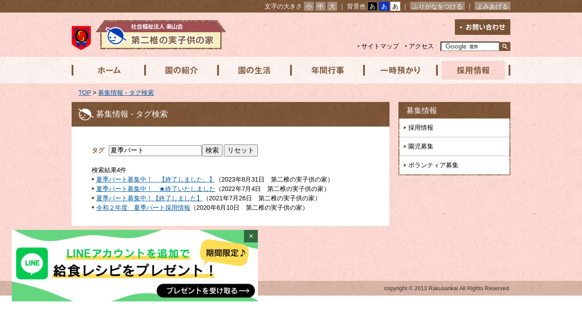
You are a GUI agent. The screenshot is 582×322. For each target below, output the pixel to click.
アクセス (421, 46)
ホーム (108, 70)
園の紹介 (180, 70)
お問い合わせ (482, 27)
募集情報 (422, 110)
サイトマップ (380, 46)
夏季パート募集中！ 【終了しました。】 (155, 179)
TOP (84, 92)
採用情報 (470, 70)
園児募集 (420, 146)
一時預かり (398, 70)
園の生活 (253, 70)
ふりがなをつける (437, 6)
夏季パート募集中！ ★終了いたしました (155, 188)
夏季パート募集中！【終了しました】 (149, 198)
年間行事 (325, 70)
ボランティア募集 (433, 165)
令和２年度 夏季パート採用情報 (143, 207)
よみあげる (492, 6)
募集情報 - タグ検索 (126, 92)
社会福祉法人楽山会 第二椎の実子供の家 (149, 34)
